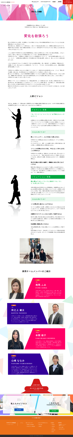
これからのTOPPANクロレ (43, 422)
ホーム (21, 422)
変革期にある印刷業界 (30, 424)
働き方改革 (40, 424)
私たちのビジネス (29, 422)
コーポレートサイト (10, 424)
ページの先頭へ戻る (36, 417)
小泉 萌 (52, 428)
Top (1, 5)
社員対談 (39, 426)
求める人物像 (60, 427)
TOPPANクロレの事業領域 (30, 426)
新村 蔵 (52, 431)
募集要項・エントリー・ (62, 425)
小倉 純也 (53, 426)
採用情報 (4, 5)
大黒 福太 (53, 424)
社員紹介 (52, 422)
